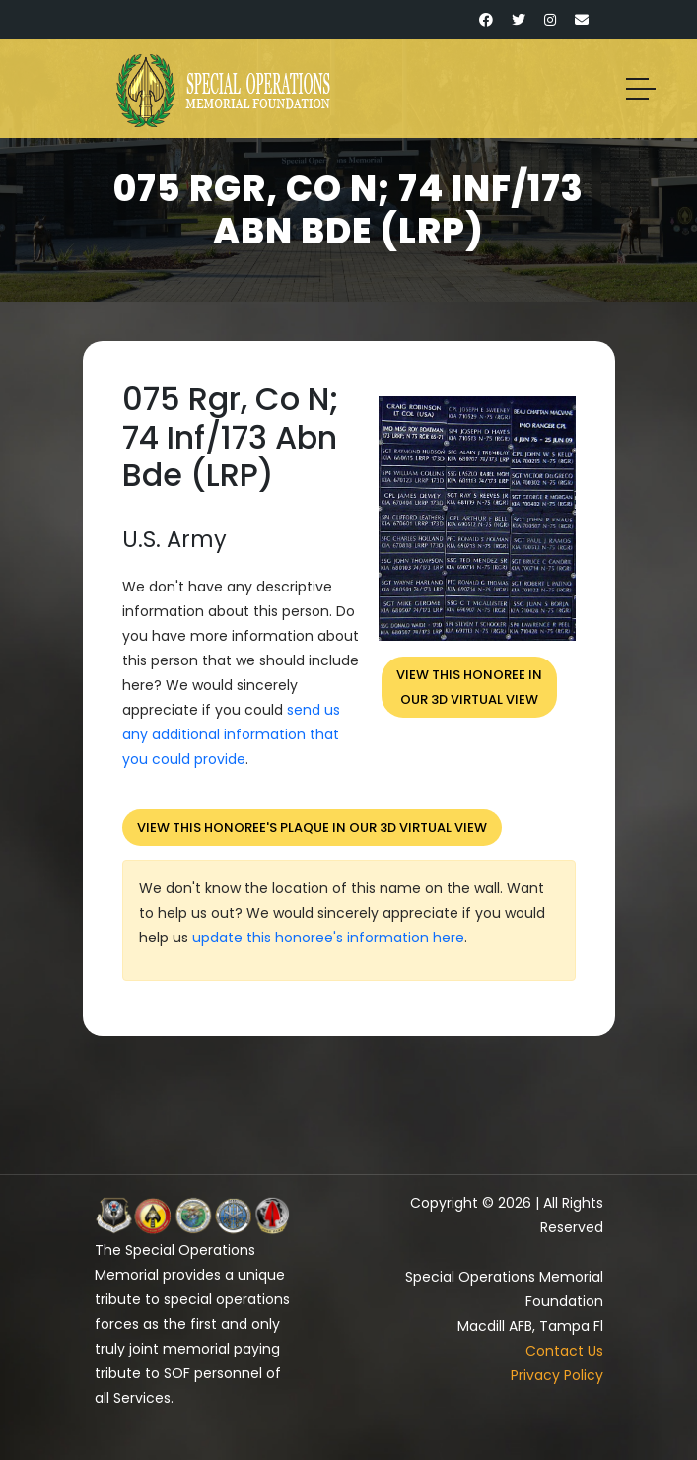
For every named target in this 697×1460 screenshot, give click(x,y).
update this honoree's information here (328, 937)
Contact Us (564, 1350)
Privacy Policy (557, 1375)
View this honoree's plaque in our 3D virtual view (312, 827)
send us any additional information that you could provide (231, 734)
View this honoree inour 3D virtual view (469, 687)
